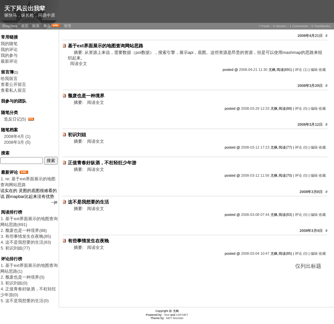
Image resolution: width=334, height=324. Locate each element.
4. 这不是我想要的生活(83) (26, 242)
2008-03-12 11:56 (255, 175)
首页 (24, 26)
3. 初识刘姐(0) (14, 283)
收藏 (322, 70)
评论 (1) (301, 70)
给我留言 (9, 78)
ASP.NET (182, 314)
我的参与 (9, 55)
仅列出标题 (308, 266)
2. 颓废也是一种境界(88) (24, 230)
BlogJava (9, 26)
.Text (166, 314)
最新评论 (9, 61)
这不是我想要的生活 (88, 201)
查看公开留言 (13, 84)
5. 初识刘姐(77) (15, 248)
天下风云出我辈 (24, 8)
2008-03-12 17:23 (255, 147)
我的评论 (9, 49)
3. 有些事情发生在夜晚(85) (26, 236)
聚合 (47, 26)
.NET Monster (174, 318)
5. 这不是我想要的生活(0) (25, 300)
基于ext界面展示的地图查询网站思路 (105, 45)
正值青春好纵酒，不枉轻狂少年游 (102, 162)
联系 (35, 26)
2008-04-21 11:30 (253, 70)
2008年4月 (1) (17, 136)
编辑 (314, 70)
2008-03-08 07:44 (255, 215)
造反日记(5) (15, 119)
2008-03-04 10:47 (255, 253)
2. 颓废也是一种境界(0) (22, 277)
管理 (67, 26)
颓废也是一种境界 (86, 95)
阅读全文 (78, 63)
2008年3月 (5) (17, 142)
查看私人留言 (13, 90)
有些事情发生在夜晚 (88, 240)
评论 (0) (301, 108)
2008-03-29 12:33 (255, 108)
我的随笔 (9, 43)
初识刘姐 (77, 134)
